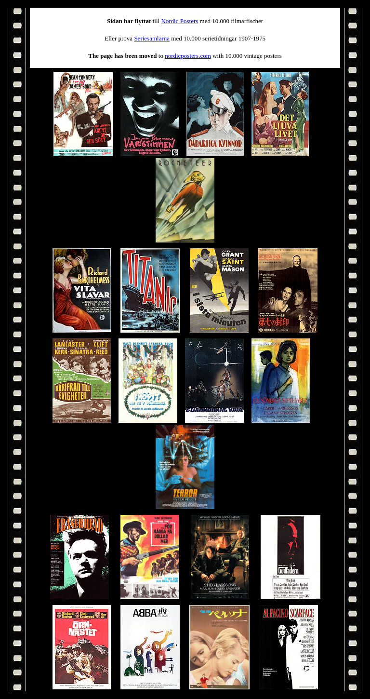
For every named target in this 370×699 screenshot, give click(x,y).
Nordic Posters (179, 21)
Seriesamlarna (152, 38)
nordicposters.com (188, 55)
